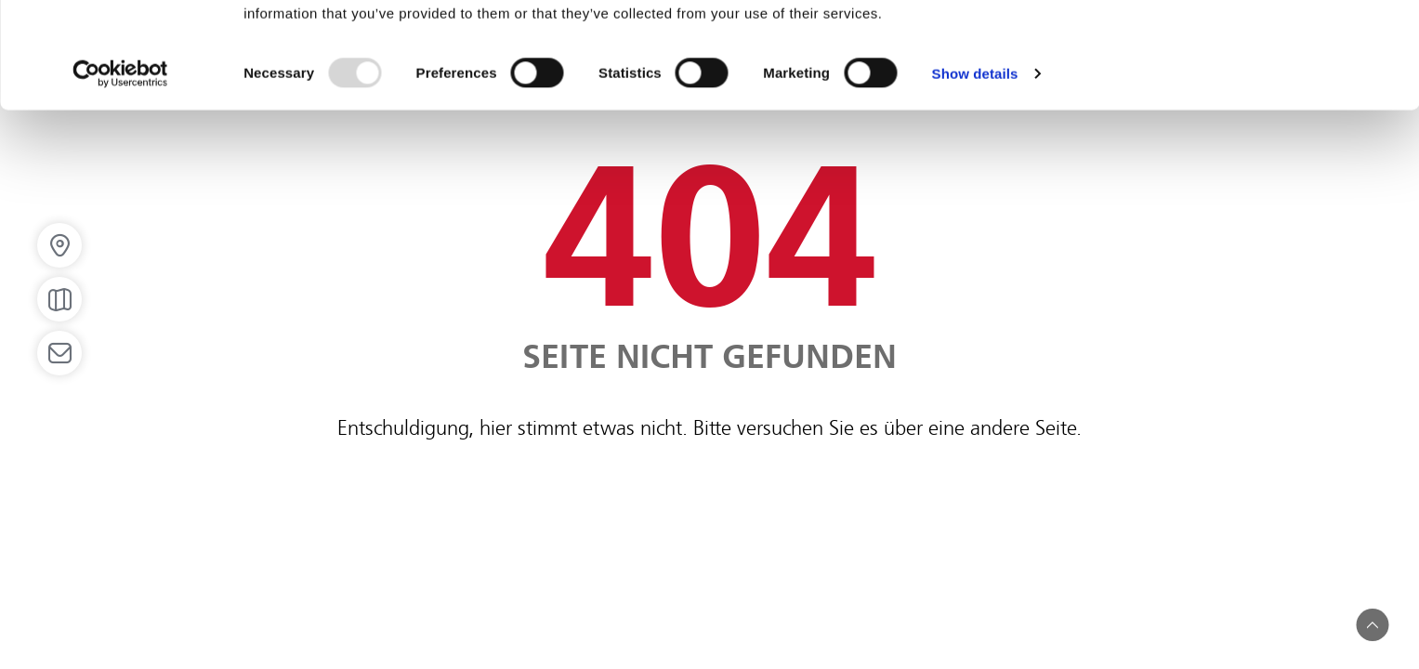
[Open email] (59, 353)
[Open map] (59, 299)
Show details (975, 172)
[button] (1373, 625)
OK (1264, 47)
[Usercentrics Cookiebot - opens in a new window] (120, 173)
